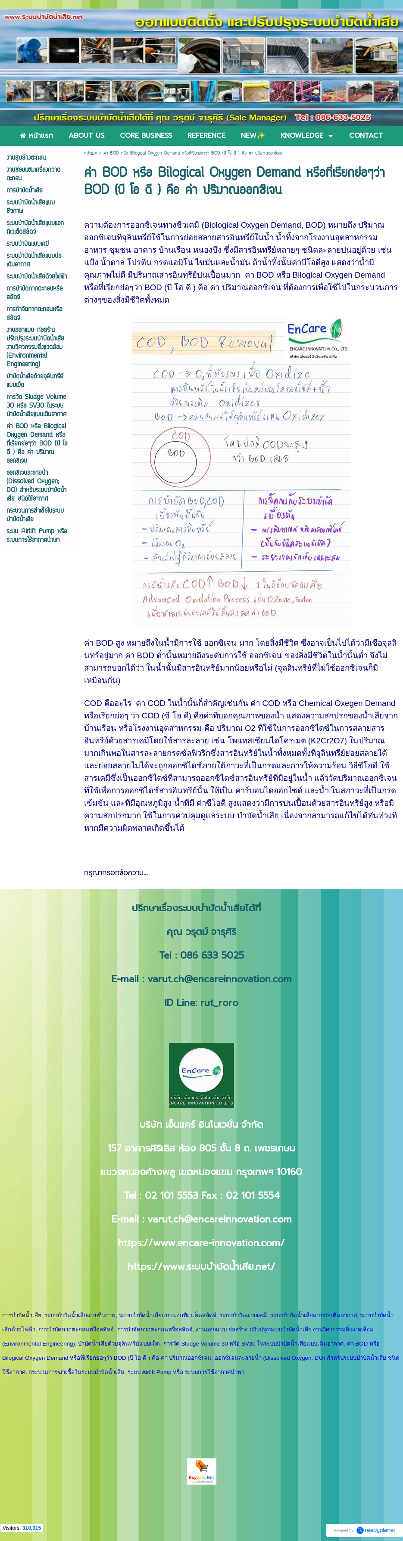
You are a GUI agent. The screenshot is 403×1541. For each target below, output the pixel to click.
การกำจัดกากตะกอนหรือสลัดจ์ (155, 1329)
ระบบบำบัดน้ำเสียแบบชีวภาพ (80, 1315)
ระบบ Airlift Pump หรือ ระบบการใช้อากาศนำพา (186, 1372)
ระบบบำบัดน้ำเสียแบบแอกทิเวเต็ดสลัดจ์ (167, 1315)
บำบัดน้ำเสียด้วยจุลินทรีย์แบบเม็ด (119, 1343)
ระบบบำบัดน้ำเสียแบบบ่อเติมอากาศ (313, 1315)
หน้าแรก (90, 153)
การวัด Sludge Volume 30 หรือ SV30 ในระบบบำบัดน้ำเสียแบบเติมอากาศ (253, 1343)
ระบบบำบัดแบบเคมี (243, 1315)
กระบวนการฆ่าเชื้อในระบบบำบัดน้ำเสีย (76, 1372)
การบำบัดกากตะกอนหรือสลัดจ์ (76, 1329)
